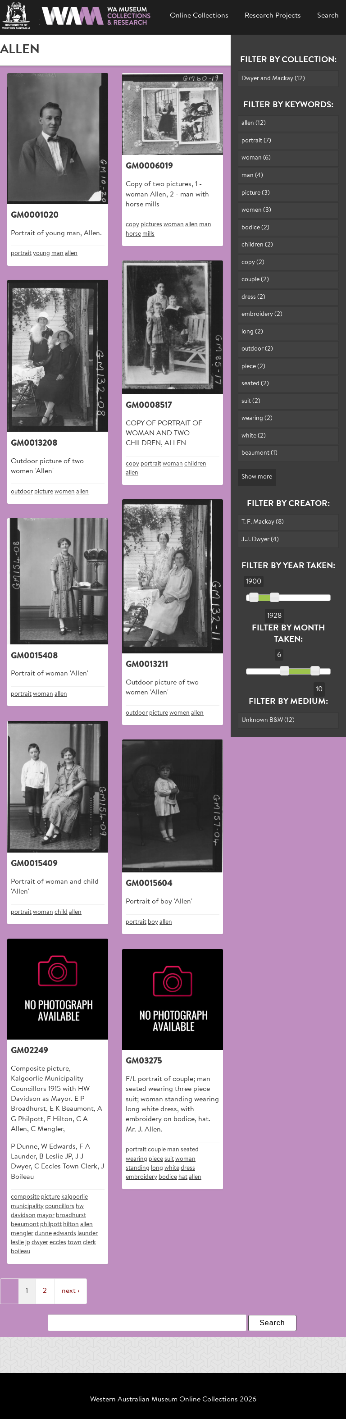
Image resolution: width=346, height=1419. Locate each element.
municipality (27, 1206)
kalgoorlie (74, 1197)
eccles (58, 1242)
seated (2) (255, 383)
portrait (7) (256, 140)
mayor (46, 1215)
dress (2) (253, 297)
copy (132, 224)
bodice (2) (255, 227)
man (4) (252, 175)
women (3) (256, 210)
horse (133, 234)
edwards (64, 1233)
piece (156, 1159)
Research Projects (273, 15)
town (75, 1242)
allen (71, 253)
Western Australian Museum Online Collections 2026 (173, 1399)
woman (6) (256, 158)
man (57, 253)
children (195, 464)
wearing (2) (257, 418)
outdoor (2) (257, 349)
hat (182, 1177)
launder (87, 1233)
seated (190, 1149)
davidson (23, 1215)
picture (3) (255, 193)
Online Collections (199, 15)
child (61, 912)
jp (27, 1242)
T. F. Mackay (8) (262, 522)
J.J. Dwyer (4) (260, 539)
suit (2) (250, 401)
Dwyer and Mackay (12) (273, 78)
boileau (20, 1251)
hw (80, 1206)
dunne (43, 1233)
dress (188, 1168)
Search (328, 15)
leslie (17, 1242)
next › (70, 1291)
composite (25, 1197)
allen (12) (253, 123)
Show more (256, 477)
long (157, 1168)
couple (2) (255, 279)
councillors (59, 1206)
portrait (21, 253)
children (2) (257, 245)
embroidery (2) (261, 314)
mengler (22, 1233)
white (171, 1168)
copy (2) (252, 262)
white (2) (253, 436)
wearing (136, 1159)
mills (148, 234)
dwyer (40, 1242)
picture (43, 491)
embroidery (141, 1177)
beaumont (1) (259, 453)
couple (157, 1149)
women (65, 491)
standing (138, 1168)
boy (153, 922)
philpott (51, 1224)
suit (169, 1159)
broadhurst (71, 1215)
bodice (168, 1177)
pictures (151, 224)
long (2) (252, 332)
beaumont (25, 1224)
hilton (71, 1224)
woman (174, 224)
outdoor (22, 491)
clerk (89, 1242)
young (41, 253)
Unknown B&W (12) (268, 720)
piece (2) (253, 366)
